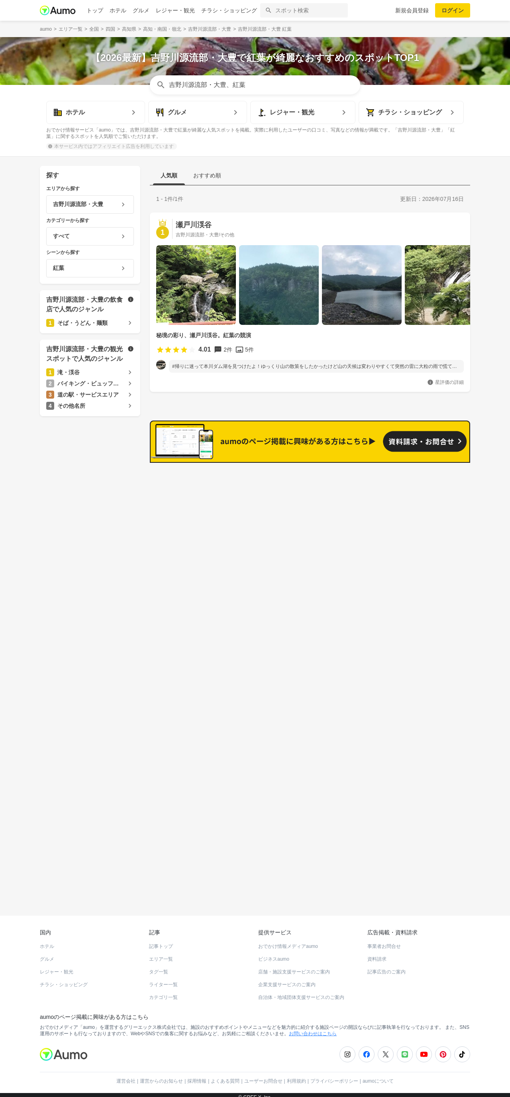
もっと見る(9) (433, 599)
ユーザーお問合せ (263, 1075)
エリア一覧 (161, 953)
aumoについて (378, 1075)
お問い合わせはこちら (313, 1028)
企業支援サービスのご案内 (287, 979)
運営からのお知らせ (161, 1075)
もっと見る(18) (432, 475)
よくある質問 (225, 1075)
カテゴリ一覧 (163, 991)
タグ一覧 (158, 966)
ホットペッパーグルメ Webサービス (106, 881)
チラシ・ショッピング (229, 10)
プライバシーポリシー (334, 1075)
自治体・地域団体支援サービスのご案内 (301, 991)
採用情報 (196, 1075)
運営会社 (125, 1075)
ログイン (452, 10)
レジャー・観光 (175, 10)
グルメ (141, 10)
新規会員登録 (412, 10)
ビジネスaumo (273, 953)
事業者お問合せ (384, 940)
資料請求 (376, 953)
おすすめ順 (207, 175)
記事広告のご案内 (386, 966)
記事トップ (161, 940)
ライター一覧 (163, 979)
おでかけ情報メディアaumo (288, 940)
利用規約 (296, 1075)
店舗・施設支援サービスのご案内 (294, 966)
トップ (94, 10)
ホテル (118, 10)
